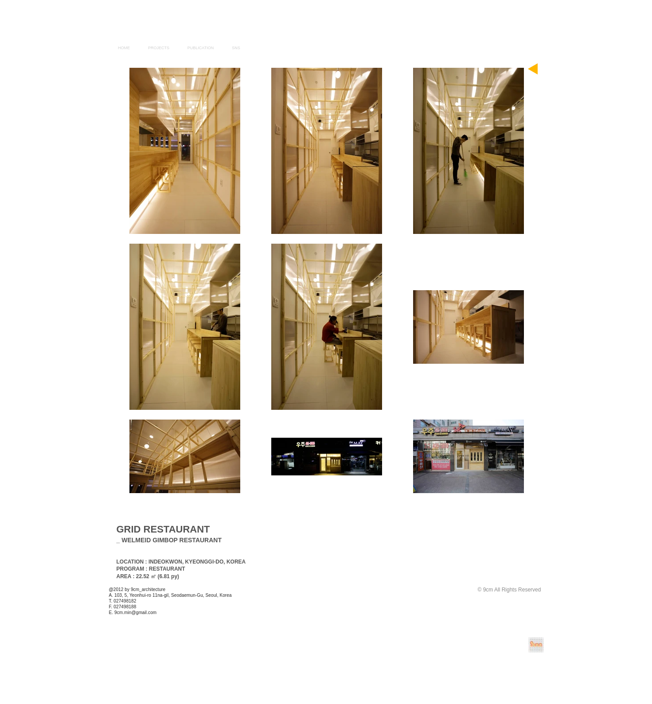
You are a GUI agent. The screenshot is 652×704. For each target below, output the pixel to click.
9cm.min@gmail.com (135, 612)
